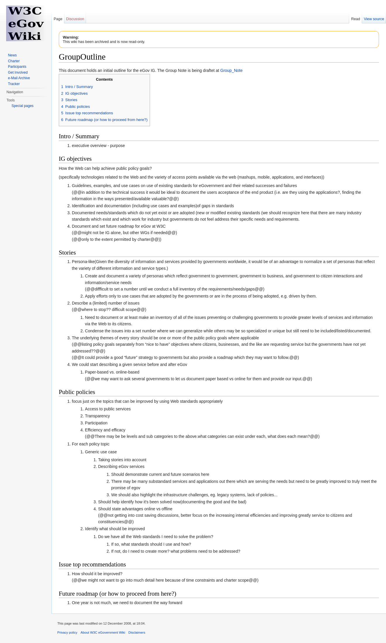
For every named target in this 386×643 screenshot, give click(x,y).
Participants (17, 67)
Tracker (14, 84)
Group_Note (231, 70)
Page (58, 19)
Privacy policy (67, 632)
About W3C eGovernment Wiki (103, 632)
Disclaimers (136, 632)
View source (374, 19)
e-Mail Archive (19, 78)
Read (355, 19)
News (12, 55)
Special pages (22, 106)
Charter (14, 61)
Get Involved (17, 72)
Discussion (75, 19)
